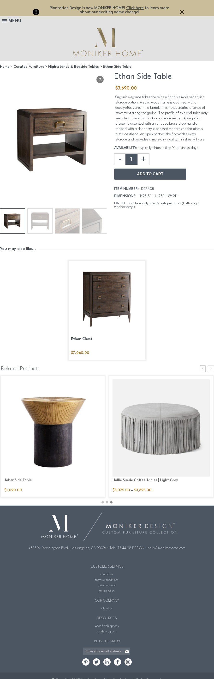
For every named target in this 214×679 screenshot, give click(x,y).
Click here (135, 8)
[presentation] (203, 368)
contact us (107, 572)
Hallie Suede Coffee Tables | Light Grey (145, 480)
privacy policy (107, 583)
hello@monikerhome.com (166, 546)
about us (107, 606)
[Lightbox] (100, 79)
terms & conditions (107, 578)
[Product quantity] (131, 159)
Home (4, 67)
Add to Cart (150, 174)
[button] (103, 500)
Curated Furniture (28, 67)
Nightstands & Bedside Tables (73, 67)
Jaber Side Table (18, 480)
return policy (107, 589)
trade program (106, 629)
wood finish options (107, 624)
